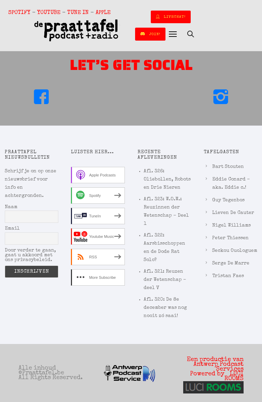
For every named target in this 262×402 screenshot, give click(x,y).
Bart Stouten (228, 166)
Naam (11, 207)
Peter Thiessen (230, 238)
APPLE (103, 13)
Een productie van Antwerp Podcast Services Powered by (215, 367)
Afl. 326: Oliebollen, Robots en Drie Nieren (167, 179)
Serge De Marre (230, 263)
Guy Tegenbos (228, 200)
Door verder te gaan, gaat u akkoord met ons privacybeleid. (30, 255)
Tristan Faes (228, 276)
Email (12, 228)
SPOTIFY (19, 13)
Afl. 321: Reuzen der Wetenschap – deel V (165, 279)
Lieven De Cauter (233, 213)
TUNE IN (78, 13)
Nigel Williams (231, 225)
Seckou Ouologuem (234, 250)
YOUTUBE (48, 13)
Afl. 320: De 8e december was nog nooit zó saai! (165, 307)
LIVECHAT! (171, 17)
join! (150, 34)
